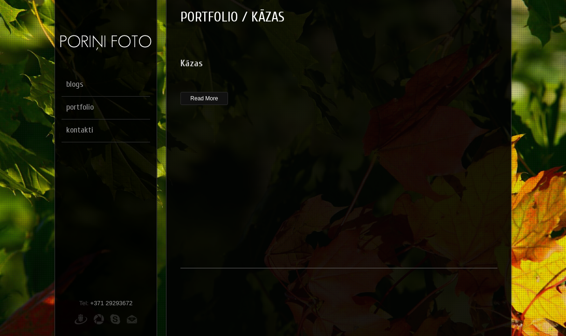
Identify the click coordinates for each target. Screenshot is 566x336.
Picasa (99, 319)
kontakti (79, 130)
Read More (204, 98)
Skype (115, 319)
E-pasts (132, 319)
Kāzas (191, 63)
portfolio (80, 107)
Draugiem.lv (81, 319)
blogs (74, 84)
